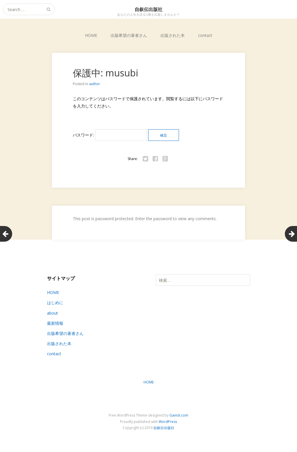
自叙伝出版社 (163, 427)
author (94, 83)
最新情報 (55, 323)
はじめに (55, 302)
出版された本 (172, 35)
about (52, 313)
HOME (91, 35)
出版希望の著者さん (129, 35)
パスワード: (110, 135)
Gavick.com (178, 415)
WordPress (168, 421)
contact (205, 35)
